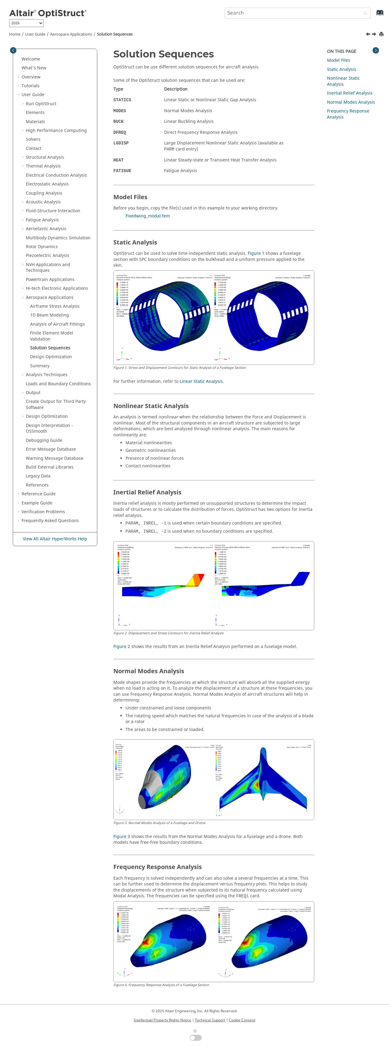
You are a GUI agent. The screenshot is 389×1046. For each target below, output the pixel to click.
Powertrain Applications (50, 279)
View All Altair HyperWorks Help (55, 539)
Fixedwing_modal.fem (148, 216)
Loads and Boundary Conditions (58, 384)
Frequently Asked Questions (50, 521)
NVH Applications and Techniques (48, 268)
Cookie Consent (242, 1020)
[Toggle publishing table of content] (13, 50)
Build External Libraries (50, 467)
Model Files (338, 60)
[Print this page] (382, 34)
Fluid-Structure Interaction (53, 211)
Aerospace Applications (71, 34)
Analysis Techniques (46, 375)
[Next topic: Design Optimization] (374, 35)
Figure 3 (121, 836)
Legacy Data (38, 476)
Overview (31, 77)
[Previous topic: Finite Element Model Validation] (368, 35)
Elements (35, 112)
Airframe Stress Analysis (55, 306)
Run (41, 104)
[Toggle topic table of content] (376, 50)
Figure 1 (256, 253)
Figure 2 (121, 646)
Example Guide (37, 503)
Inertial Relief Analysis (350, 93)
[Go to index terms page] (373, 15)
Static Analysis (341, 69)
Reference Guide (39, 494)
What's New (34, 68)
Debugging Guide (44, 440)
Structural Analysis (45, 157)
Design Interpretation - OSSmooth (49, 428)
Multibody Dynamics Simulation (58, 238)
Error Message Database (51, 449)
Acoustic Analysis (43, 202)
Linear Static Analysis (201, 381)
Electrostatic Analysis (47, 184)
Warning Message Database (54, 458)
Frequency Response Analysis (348, 114)
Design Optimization (51, 357)
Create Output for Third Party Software (56, 404)
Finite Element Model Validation (51, 336)
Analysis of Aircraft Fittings (57, 324)
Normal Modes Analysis (351, 102)
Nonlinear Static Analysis (343, 81)
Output (33, 393)
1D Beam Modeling (49, 315)
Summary (40, 366)
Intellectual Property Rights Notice (162, 1020)
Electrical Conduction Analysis (56, 175)
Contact (33, 148)
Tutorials (31, 86)
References (37, 485)
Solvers (33, 139)
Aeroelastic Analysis (46, 229)
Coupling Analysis (44, 193)
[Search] (363, 13)
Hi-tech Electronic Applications (57, 288)
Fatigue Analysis (42, 220)
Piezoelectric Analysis (47, 255)
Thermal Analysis (43, 166)
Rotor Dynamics (42, 247)
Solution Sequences (115, 34)
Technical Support (210, 1020)
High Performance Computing (56, 130)
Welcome (31, 59)
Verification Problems (43, 512)
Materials (35, 122)
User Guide (35, 34)
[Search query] (297, 13)
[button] (19, 59)
